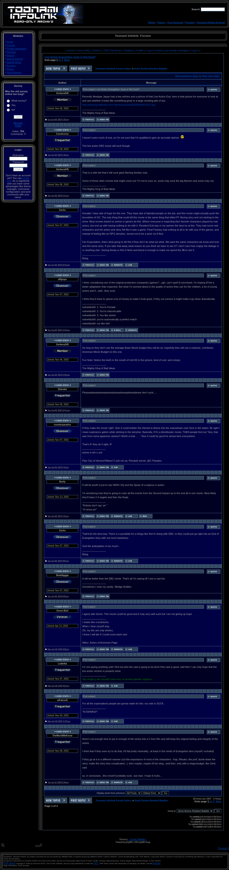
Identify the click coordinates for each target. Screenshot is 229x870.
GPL (96, 863)
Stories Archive (15, 58)
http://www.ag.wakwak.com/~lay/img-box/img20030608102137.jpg (118, 104)
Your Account (175, 22)
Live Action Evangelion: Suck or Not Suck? (70, 57)
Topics (161, 22)
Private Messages (16, 48)
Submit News (14, 62)
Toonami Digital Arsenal (211, 22)
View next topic (211, 76)
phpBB (129, 842)
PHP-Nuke (9, 863)
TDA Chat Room (112, 50)
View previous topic (186, 76)
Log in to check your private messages (167, 50)
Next (67, 60)
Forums (189, 22)
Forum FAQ (83, 50)
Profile (140, 50)
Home (151, 22)
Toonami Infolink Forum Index (113, 68)
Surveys (11, 65)
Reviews (11, 52)
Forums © (223, 848)
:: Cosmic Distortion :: (137, 839)
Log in (195, 50)
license (156, 863)
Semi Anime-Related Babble (150, 68)
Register (129, 50)
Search (11, 55)
